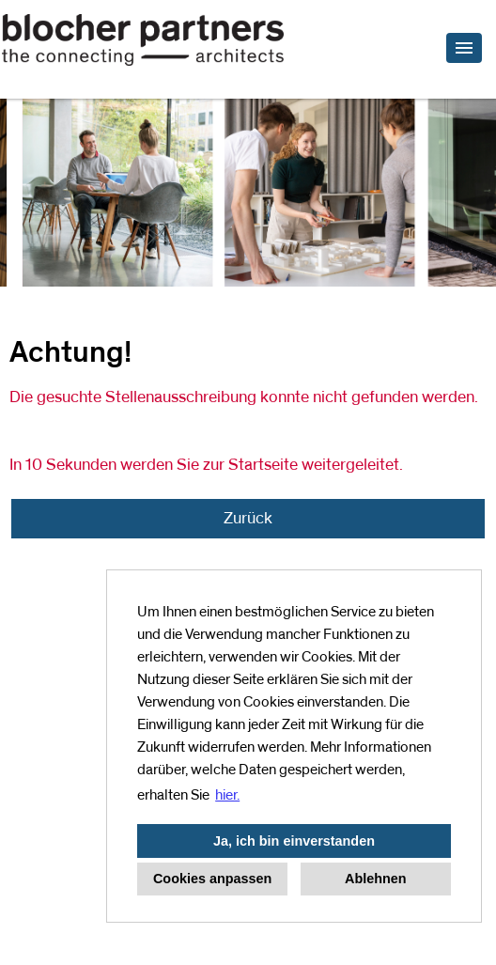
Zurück (248, 518)
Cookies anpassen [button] (212, 878)
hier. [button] (227, 794)
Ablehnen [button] (376, 878)
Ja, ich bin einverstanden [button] (294, 840)
